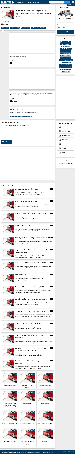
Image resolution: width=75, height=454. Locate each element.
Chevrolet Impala (66, 51)
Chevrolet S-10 (65, 62)
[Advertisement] (32, 43)
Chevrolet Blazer (66, 44)
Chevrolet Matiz (65, 58)
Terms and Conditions (47, 452)
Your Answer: (4, 128)
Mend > (4, 8)
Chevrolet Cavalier (65, 48)
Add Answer (6, 142)
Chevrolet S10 (15, 27)
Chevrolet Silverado (65, 67)
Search (29, 2)
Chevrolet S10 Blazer (66, 64)
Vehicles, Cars (25, 27)
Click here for (21, 116)
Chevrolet (5, 27)
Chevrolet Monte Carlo (65, 60)
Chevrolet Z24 (65, 71)
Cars (9, 7)
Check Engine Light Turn (38, 27)
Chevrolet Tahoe (66, 69)
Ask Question (20, 2)
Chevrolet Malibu (66, 55)
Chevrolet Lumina (65, 53)
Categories (36, 2)
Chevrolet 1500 (65, 41)
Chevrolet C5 (66, 46)
